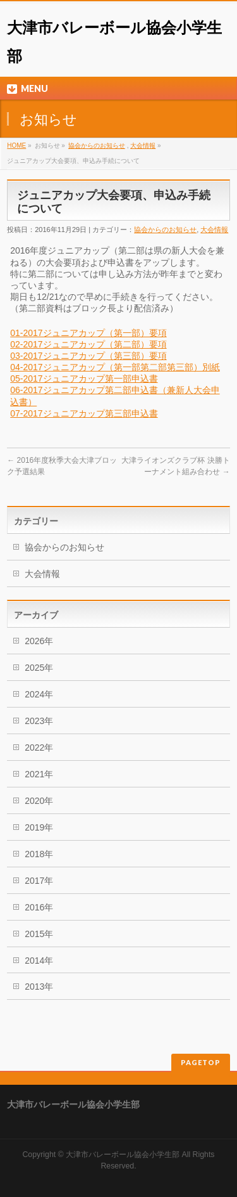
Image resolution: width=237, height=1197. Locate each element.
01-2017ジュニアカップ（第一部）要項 (88, 333)
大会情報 (142, 145)
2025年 (39, 668)
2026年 (39, 641)
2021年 (39, 774)
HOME (16, 145)
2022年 (39, 747)
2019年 (39, 827)
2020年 (39, 801)
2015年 (39, 934)
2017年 (39, 881)
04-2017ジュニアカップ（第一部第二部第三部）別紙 (114, 367)
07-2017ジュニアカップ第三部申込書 (83, 413)
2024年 (39, 694)
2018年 (39, 854)
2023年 (39, 721)
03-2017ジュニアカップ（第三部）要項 (88, 356)
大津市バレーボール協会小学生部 (122, 1154)
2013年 (39, 986)
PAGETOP (201, 1062)
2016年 (39, 907)
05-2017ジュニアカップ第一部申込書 (83, 378)
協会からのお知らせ (96, 145)
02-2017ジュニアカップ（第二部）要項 (88, 344)
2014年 (39, 960)
